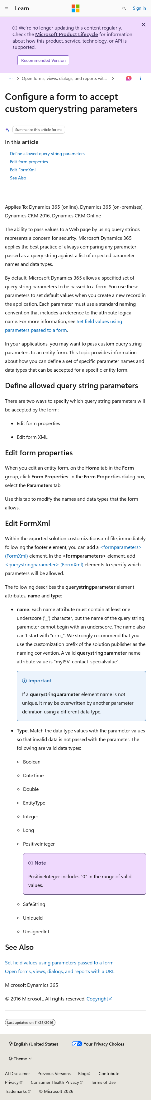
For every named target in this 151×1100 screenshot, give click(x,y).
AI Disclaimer (17, 1073)
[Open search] (124, 8)
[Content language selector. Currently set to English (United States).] (33, 1044)
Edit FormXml (22, 170)
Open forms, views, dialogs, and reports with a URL (66, 78)
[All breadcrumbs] (10, 78)
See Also (18, 178)
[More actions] (140, 78)
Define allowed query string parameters (47, 153)
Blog (82, 1073)
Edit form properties (29, 162)
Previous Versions (54, 1073)
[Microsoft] (76, 8)
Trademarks (16, 1091)
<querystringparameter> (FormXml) (44, 564)
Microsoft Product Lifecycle (66, 34)
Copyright (97, 998)
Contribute (109, 1073)
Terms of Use (103, 1082)
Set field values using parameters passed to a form (59, 962)
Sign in (139, 8)
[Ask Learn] (129, 78)
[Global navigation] (6, 8)
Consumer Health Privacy (55, 1082)
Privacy (12, 1082)
